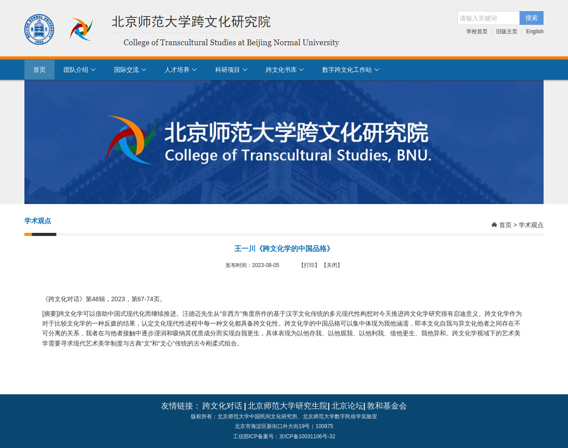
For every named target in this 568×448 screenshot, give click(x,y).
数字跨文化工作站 (351, 69)
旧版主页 (506, 31)
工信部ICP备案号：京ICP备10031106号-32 (284, 436)
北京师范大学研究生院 (287, 405)
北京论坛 (347, 405)
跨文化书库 (285, 69)
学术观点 (531, 224)
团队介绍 (79, 69)
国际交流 (130, 69)
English (535, 31)
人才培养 (181, 69)
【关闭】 (332, 265)
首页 (39, 69)
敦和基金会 (387, 405)
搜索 (531, 17)
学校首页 (477, 31)
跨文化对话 (222, 405)
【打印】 (309, 265)
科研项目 (231, 69)
